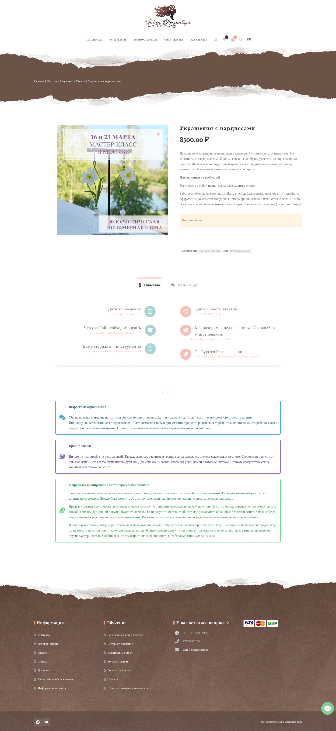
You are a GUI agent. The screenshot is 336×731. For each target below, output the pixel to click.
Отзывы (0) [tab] (187, 285)
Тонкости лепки (118, 661)
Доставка (44, 670)
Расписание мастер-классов (125, 635)
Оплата (42, 652)
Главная (94, 39)
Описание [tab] (152, 285)
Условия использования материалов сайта (281, 722)
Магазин (118, 39)
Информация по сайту (52, 688)
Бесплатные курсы (119, 670)
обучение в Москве (240, 250)
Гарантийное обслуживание (56, 679)
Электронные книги (120, 652)
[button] (158, 134)
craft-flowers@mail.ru (195, 649)
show (249, 40)
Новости (113, 679)
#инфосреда (145, 39)
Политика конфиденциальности (128, 688)
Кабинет (199, 39)
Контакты (44, 635)
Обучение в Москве (72, 81)
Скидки (43, 661)
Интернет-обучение (120, 643)
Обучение (174, 39)
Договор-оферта (48, 643)
